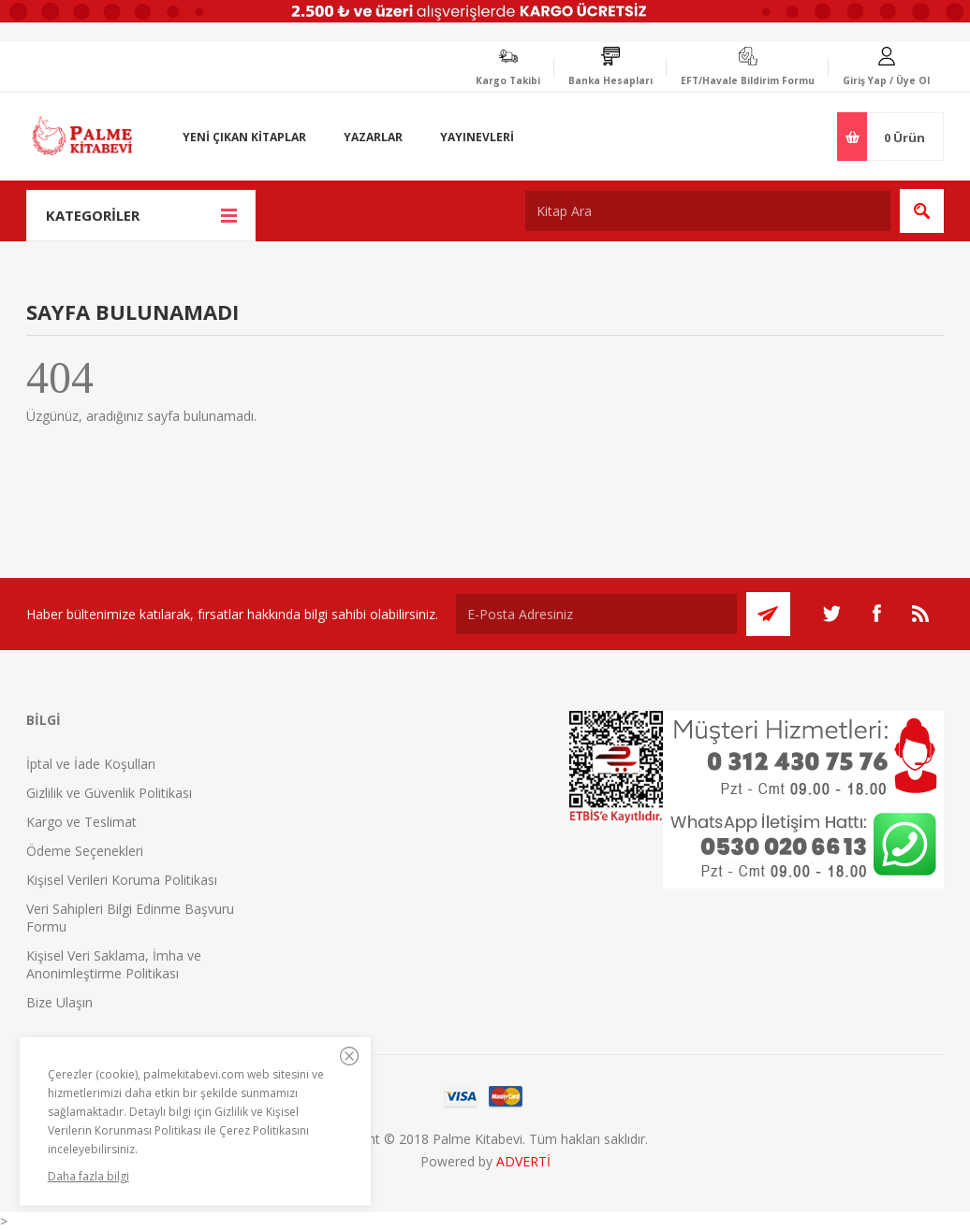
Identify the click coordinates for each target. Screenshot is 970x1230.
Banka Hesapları (610, 80)
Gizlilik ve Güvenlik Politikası (109, 793)
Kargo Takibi (508, 80)
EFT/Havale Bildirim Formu (748, 80)
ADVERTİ (523, 1161)
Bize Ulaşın (59, 1002)
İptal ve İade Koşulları (90, 764)
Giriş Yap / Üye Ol (886, 80)
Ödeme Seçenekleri (84, 851)
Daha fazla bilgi (88, 1176)
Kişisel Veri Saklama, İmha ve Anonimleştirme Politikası (113, 964)
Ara (922, 211)
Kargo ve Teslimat (81, 822)
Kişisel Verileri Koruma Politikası (121, 880)
